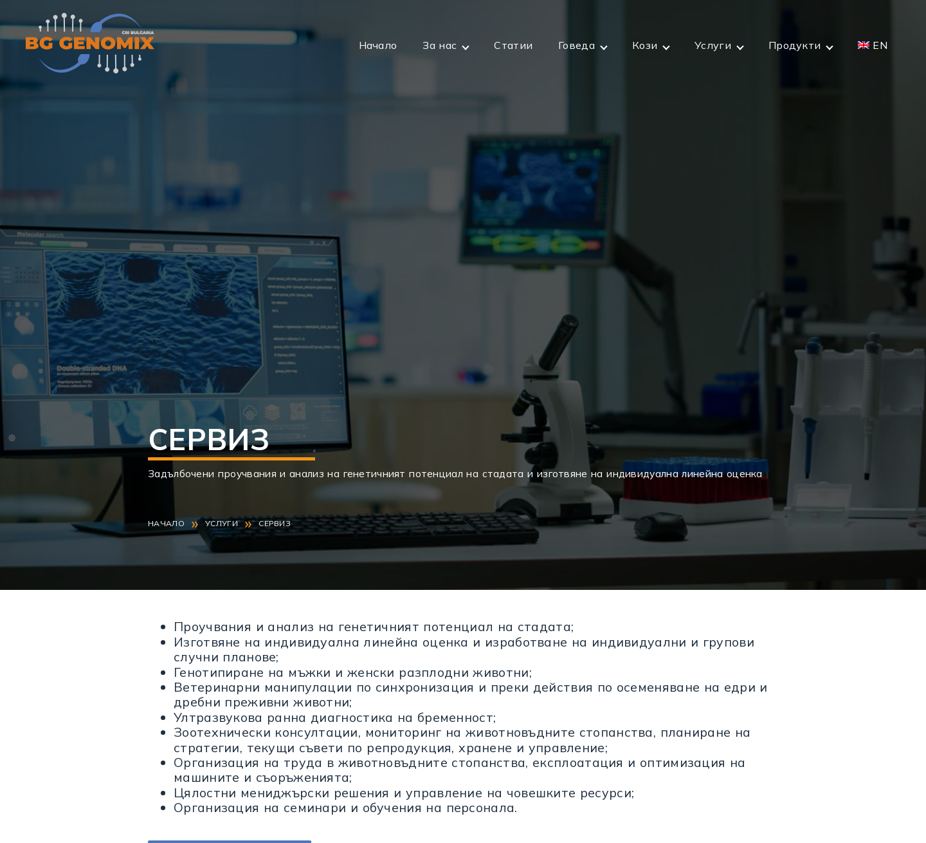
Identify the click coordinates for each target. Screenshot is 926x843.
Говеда (576, 45)
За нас (439, 45)
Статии (513, 45)
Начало (378, 45)
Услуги (712, 45)
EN (880, 45)
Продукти (794, 45)
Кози (644, 45)
